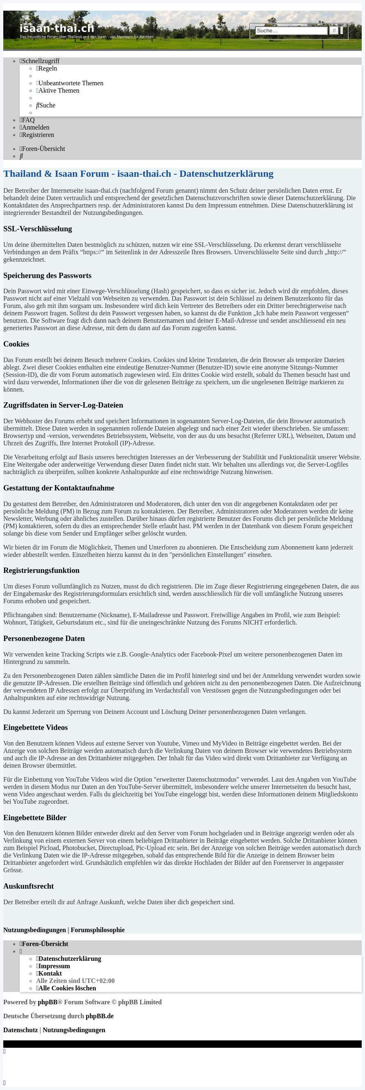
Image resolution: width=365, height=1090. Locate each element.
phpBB (47, 1002)
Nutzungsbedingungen (34, 929)
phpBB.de (100, 1015)
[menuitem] (46, 68)
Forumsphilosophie (98, 929)
